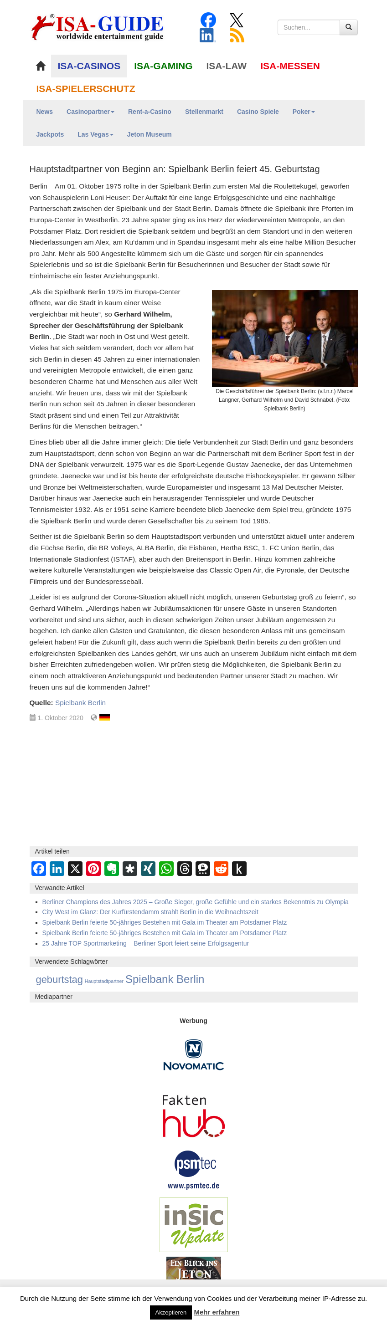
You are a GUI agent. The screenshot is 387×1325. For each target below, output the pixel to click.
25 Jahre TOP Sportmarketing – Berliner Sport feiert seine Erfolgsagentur (145, 943)
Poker (304, 111)
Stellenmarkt (204, 111)
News (44, 111)
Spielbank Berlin (80, 702)
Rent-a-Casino (149, 111)
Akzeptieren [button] (171, 1312)
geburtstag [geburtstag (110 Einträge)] (59, 979)
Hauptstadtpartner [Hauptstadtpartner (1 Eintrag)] (104, 981)
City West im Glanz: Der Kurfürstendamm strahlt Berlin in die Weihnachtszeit (150, 912)
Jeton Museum (149, 134)
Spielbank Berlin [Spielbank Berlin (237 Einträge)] (164, 979)
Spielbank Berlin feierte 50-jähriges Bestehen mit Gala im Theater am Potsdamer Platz (164, 922)
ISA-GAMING (163, 66)
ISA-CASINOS (89, 66)
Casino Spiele (258, 111)
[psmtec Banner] (193, 1168)
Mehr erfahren (216, 1312)
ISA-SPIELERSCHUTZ (85, 88)
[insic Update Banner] (194, 1224)
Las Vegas (95, 134)
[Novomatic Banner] (194, 1054)
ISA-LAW (226, 66)
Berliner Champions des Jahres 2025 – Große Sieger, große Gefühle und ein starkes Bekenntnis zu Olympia (195, 902)
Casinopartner (90, 111)
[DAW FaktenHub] (194, 1113)
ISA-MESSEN (290, 66)
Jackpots (50, 134)
